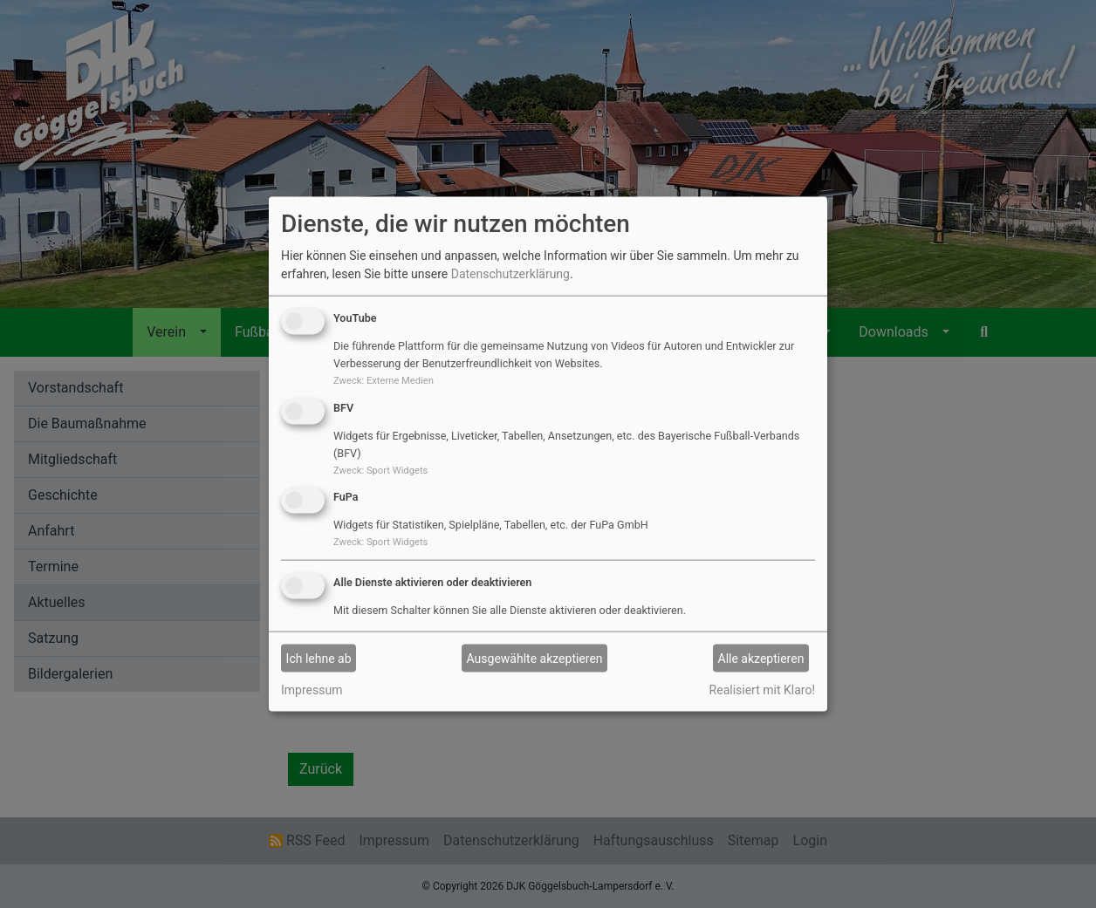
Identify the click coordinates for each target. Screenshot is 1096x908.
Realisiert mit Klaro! (762, 690)
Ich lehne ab (319, 658)
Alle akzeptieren (761, 658)
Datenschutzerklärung (510, 274)
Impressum (311, 690)
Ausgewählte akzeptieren (535, 658)
